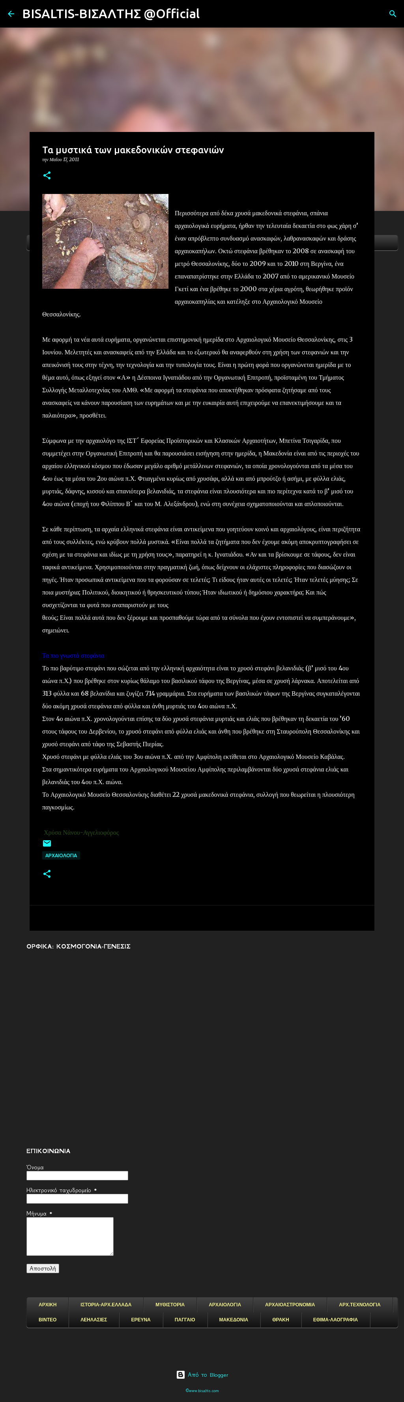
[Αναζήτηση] (210, 13)
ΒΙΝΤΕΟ (47, 1320)
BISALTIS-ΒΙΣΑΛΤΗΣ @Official (111, 13)
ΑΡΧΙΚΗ (47, 1305)
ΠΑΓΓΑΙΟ (185, 1320)
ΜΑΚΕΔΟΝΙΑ (234, 1320)
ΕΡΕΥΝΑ (140, 1320)
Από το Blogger (202, 1374)
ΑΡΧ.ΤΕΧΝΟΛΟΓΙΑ (359, 1305)
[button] (47, 176)
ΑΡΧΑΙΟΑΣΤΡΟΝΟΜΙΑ (290, 1305)
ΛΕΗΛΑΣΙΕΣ (93, 1320)
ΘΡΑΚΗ (280, 1320)
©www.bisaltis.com (202, 1390)
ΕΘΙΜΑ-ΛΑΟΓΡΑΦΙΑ (335, 1320)
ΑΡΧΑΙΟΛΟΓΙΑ (61, 855)
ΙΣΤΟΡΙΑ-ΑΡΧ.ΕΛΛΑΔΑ (105, 1305)
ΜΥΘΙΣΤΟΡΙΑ (170, 1305)
